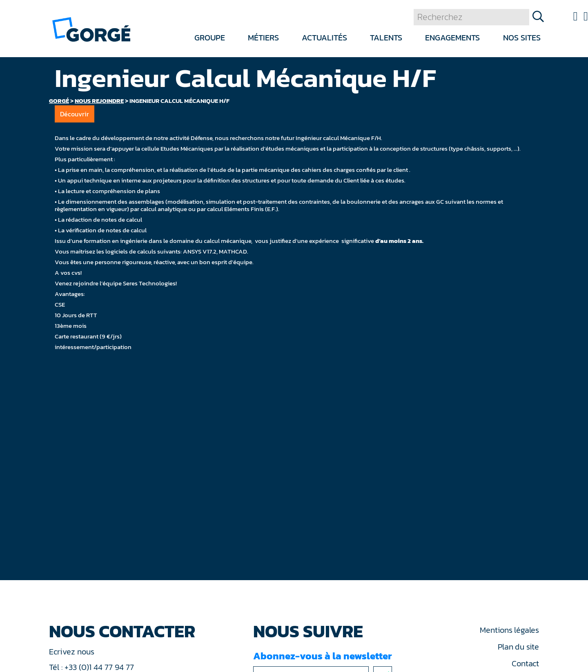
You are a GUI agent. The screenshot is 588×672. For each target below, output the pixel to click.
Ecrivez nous (72, 651)
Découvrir (74, 114)
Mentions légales (509, 630)
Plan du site (518, 647)
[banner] (91, 28)
